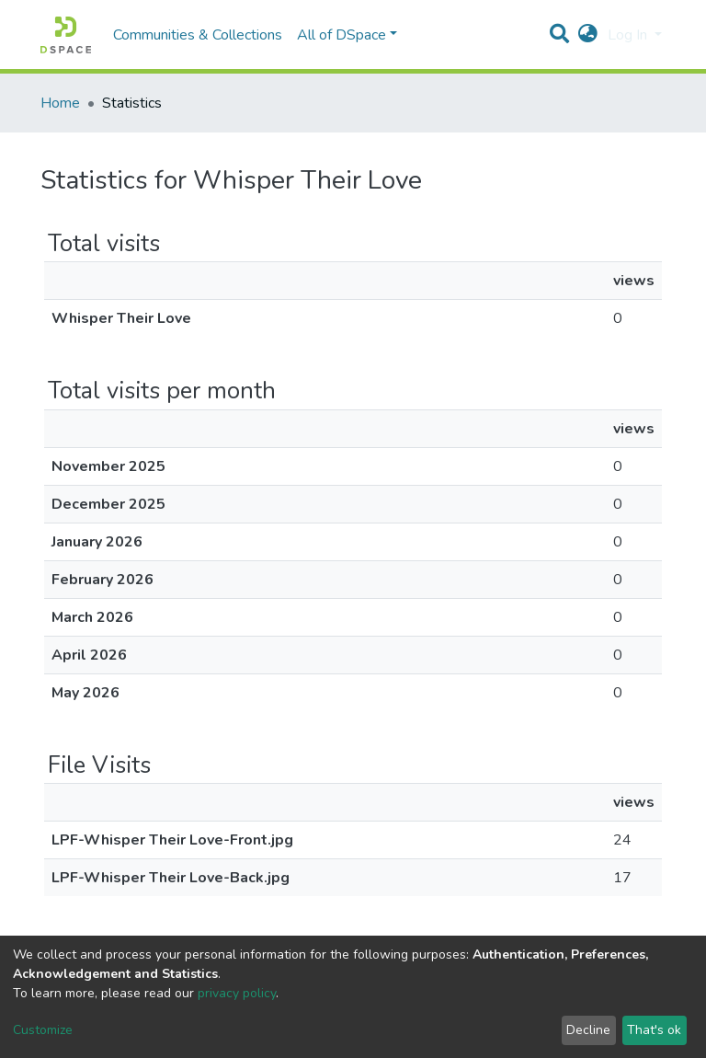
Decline (588, 1030)
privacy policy (237, 993)
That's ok (654, 1030)
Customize (43, 1030)
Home (60, 103)
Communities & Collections (197, 35)
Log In (629, 35)
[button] (588, 35)
